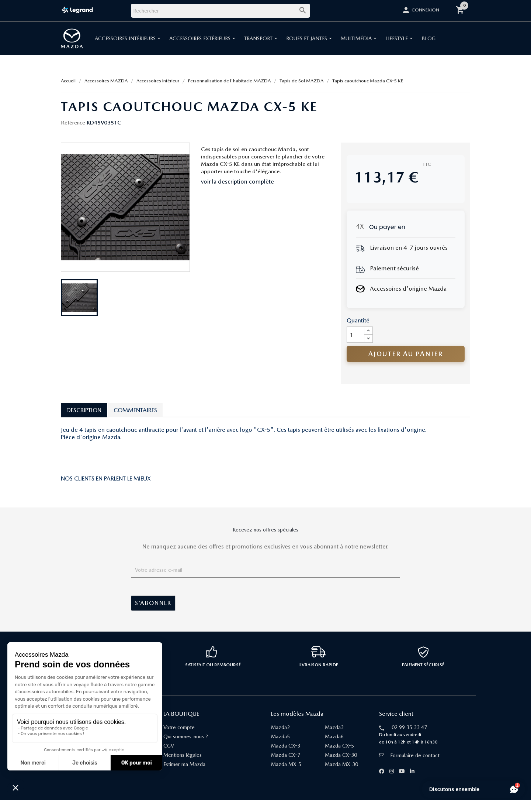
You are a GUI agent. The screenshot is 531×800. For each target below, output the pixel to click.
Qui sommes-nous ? (185, 736)
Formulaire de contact (409, 755)
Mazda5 (280, 736)
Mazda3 (334, 727)
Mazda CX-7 (285, 755)
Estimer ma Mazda (184, 764)
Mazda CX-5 (339, 746)
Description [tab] (83, 410)
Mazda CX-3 (285, 746)
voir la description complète (237, 181)
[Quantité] (355, 335)
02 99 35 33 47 (409, 727)
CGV (168, 746)
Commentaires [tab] (135, 410)
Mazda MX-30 (341, 764)
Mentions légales (182, 755)
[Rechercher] (220, 11)
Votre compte (179, 727)
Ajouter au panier (405, 354)
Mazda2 (280, 727)
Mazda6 (334, 736)
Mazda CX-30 (341, 755)
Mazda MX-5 (286, 764)
